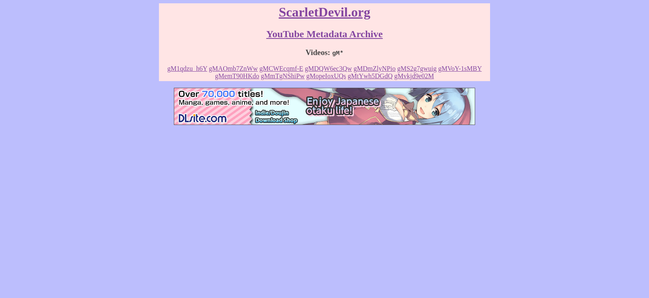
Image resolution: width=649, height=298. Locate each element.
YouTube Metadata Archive (324, 34)
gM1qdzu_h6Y (187, 68)
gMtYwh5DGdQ (370, 75)
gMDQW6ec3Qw (328, 68)
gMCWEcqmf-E (281, 68)
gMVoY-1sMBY (460, 68)
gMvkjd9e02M (414, 75)
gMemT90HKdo (237, 75)
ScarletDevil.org (324, 12)
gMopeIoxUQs (326, 75)
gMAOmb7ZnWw (233, 68)
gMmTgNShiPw (283, 75)
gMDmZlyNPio (374, 68)
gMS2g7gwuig (417, 68)
